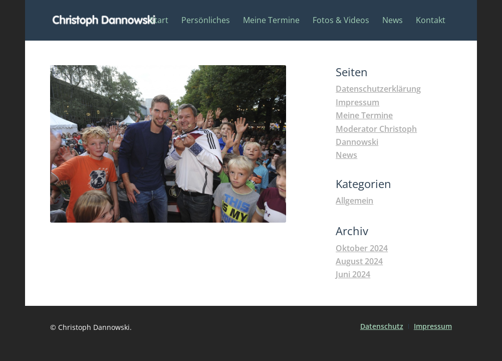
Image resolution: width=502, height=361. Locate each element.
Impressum (357, 102)
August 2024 (359, 261)
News (346, 154)
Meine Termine (364, 115)
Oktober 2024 (362, 248)
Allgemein (354, 200)
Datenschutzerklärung (378, 88)
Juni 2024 (353, 274)
